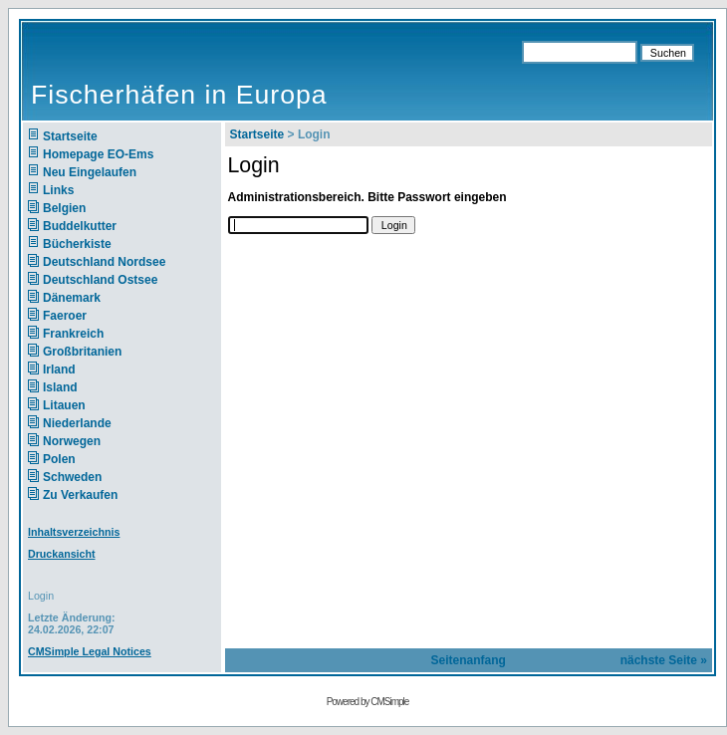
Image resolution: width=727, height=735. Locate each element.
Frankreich (73, 334)
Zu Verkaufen (80, 495)
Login (41, 596)
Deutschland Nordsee (104, 262)
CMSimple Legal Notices (89, 651)
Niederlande (90, 423)
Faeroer (65, 316)
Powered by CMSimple (368, 701)
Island (60, 387)
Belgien (64, 208)
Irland (59, 369)
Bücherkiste (77, 244)
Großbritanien (82, 352)
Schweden (72, 477)
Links (58, 190)
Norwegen (72, 441)
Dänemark (72, 298)
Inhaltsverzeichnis (74, 532)
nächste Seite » (663, 660)
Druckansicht (62, 554)
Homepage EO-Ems (98, 154)
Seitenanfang (468, 660)
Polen (59, 459)
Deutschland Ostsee (100, 280)
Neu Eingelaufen (89, 172)
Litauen (64, 405)
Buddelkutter (80, 226)
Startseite (70, 136)
